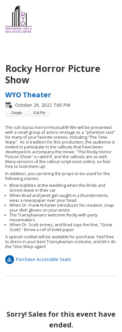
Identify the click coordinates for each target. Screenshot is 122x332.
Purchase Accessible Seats (38, 259)
